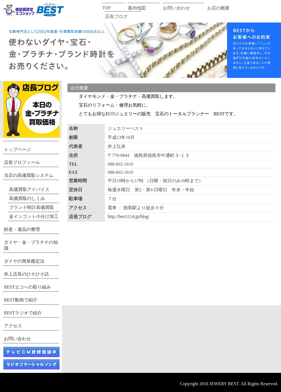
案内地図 (137, 8)
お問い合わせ (176, 8)
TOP (106, 7)
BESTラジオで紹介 (23, 312)
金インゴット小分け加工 (33, 216)
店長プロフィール (22, 162)
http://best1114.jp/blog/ (128, 216)
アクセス (13, 325)
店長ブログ (116, 16)
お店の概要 (218, 8)
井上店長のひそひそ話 (26, 274)
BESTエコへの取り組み (27, 287)
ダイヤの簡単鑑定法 (24, 261)
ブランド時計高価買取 (31, 207)
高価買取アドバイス (29, 189)
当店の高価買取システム (28, 175)
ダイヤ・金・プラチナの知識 (31, 245)
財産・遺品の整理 (22, 229)
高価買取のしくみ (27, 198)
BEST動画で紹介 (20, 300)
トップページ (17, 149)
